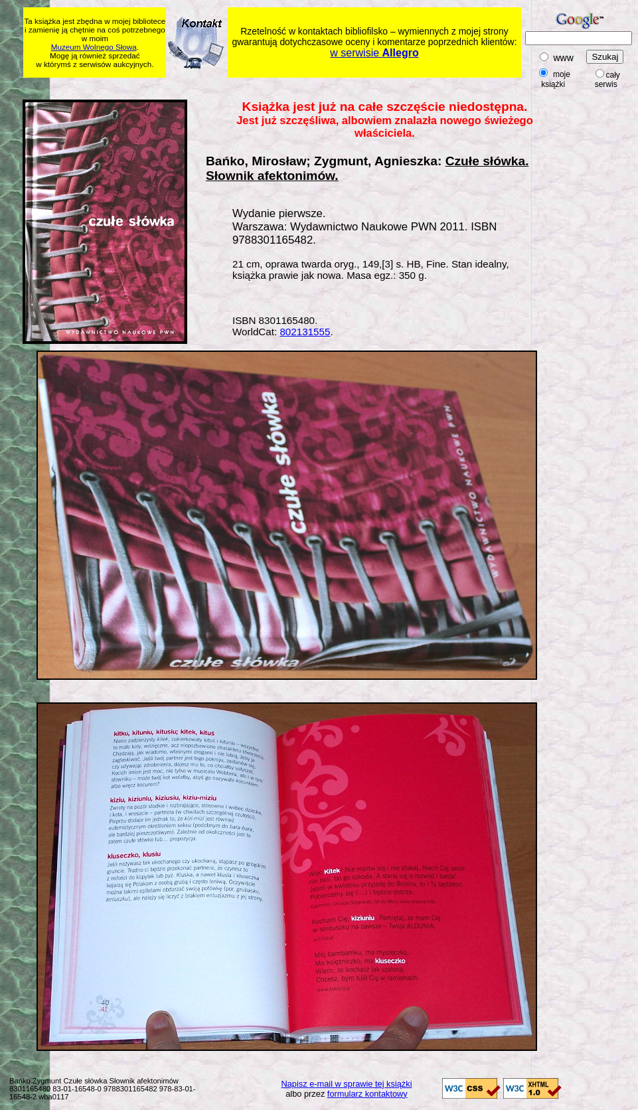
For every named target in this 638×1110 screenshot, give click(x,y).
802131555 (304, 331)
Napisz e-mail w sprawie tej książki (346, 1084)
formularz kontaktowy (367, 1094)
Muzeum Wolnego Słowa (94, 46)
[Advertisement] (278, 87)
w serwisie (374, 52)
